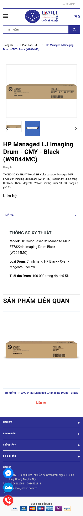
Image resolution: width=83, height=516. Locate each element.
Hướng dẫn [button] (41, 434)
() (77, 16)
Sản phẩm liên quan (36, 300)
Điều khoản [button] (41, 457)
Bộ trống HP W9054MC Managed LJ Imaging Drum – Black (41, 392)
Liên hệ (7, 467)
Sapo (49, 503)
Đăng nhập (68, 4)
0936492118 (34, 483)
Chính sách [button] (41, 445)
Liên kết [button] (41, 423)
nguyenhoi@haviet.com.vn (22, 488)
